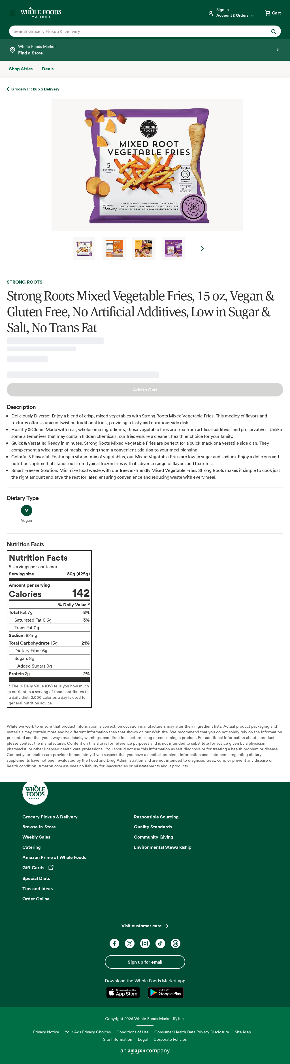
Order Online (36, 899)
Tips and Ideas (37, 888)
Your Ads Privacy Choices (88, 1032)
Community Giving (153, 837)
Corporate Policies (170, 1039)
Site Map (243, 1032)
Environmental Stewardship (162, 847)
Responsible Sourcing (156, 817)
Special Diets (36, 878)
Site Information (117, 1039)
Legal (143, 1039)
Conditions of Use (132, 1032)
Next (202, 249)
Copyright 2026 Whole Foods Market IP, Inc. (145, 1018)
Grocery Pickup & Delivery (50, 817)
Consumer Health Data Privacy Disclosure (191, 1032)
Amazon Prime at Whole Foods (54, 857)
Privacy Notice (46, 1032)
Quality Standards (153, 827)
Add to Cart (145, 390)
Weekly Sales (36, 837)
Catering (31, 847)
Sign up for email (145, 962)
